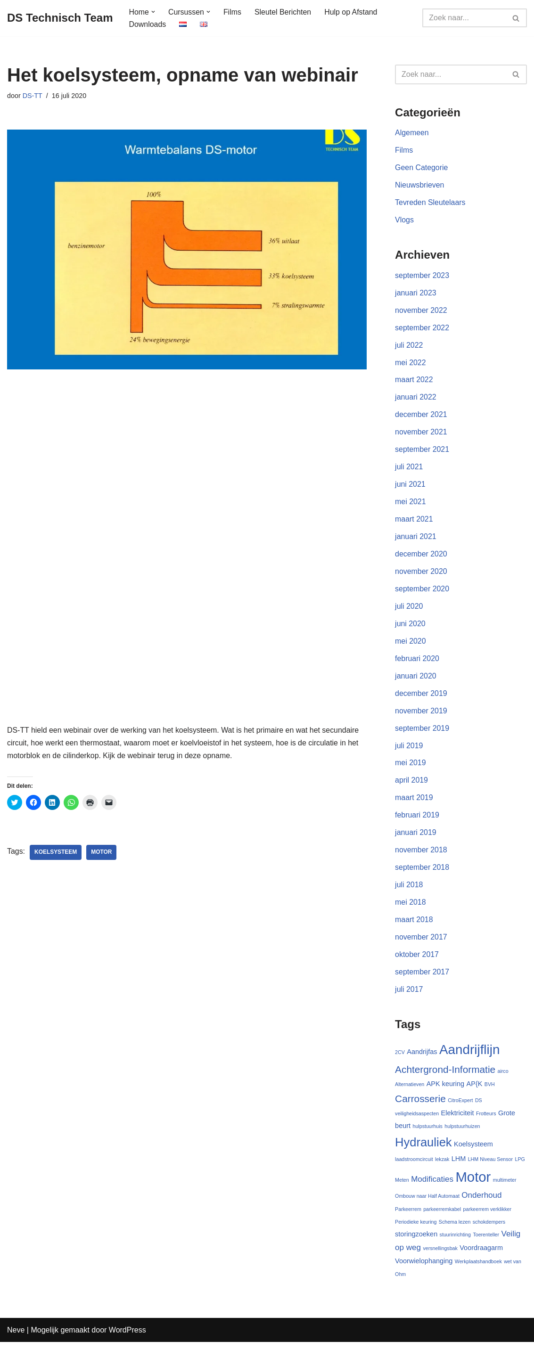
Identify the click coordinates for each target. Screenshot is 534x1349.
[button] (153, 12)
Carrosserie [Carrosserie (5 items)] (420, 1104)
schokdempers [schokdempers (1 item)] (489, 1228)
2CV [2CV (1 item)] (400, 1058)
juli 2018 (409, 890)
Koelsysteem (55, 852)
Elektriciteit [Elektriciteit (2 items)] (457, 1119)
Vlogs (404, 221)
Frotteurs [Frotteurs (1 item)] (486, 1120)
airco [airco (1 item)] (503, 1076)
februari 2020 (417, 662)
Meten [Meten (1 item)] (402, 1186)
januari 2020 (415, 680)
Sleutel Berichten (283, 12)
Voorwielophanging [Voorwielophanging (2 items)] (423, 1268)
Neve (16, 1337)
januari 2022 (415, 399)
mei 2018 (410, 907)
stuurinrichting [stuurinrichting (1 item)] (455, 1241)
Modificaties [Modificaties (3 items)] (432, 1185)
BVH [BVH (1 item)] (490, 1090)
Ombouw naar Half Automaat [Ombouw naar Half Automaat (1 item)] (427, 1202)
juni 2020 (410, 627)
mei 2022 (410, 364)
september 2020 (422, 592)
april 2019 (411, 785)
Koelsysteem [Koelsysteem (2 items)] (473, 1150)
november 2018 (421, 855)
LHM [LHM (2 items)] (459, 1165)
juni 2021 (410, 487)
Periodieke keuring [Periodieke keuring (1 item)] (415, 1228)
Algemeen (412, 134)
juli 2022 (409, 347)
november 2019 (421, 715)
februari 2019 (417, 820)
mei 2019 (410, 767)
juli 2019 (409, 750)
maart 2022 (414, 382)
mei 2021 (410, 504)
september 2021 (422, 452)
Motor (101, 852)
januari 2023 (415, 294)
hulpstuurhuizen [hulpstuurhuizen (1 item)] (462, 1133)
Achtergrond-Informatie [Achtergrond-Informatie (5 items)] (445, 1075)
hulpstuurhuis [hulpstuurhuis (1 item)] (428, 1133)
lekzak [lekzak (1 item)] (442, 1166)
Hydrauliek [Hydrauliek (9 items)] (423, 1148)
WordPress (127, 1337)
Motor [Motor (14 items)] (473, 1183)
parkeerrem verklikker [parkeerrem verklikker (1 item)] (487, 1215)
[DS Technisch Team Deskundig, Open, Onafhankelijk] (60, 18)
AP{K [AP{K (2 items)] (475, 1090)
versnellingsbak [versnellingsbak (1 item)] (440, 1255)
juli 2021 (409, 470)
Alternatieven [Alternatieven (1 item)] (409, 1090)
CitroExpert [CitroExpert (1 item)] (460, 1106)
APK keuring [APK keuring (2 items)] (445, 1090)
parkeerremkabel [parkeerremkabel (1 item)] (442, 1215)
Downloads (147, 24)
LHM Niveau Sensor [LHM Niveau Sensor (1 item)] (490, 1166)
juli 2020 (409, 609)
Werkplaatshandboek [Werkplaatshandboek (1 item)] (478, 1269)
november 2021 (421, 434)
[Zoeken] (464, 17)
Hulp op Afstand (351, 12)
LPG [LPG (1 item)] (520, 1166)
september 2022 (422, 329)
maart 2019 (414, 802)
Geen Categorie (421, 168)
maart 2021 (414, 522)
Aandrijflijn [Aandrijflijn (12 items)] (469, 1055)
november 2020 (421, 575)
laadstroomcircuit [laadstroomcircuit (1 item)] (414, 1166)
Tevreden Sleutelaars (430, 203)
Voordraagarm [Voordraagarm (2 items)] (481, 1255)
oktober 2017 (417, 960)
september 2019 (422, 732)
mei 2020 (410, 644)
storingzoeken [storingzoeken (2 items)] (416, 1241)
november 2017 (421, 943)
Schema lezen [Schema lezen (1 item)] (455, 1228)
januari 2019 (415, 838)
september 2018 (422, 872)
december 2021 (421, 417)
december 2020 (421, 557)
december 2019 (421, 697)
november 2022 (421, 312)
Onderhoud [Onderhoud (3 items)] (481, 1201)
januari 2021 (415, 539)
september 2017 (422, 977)
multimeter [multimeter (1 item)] (505, 1186)
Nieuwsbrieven (419, 186)
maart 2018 (414, 925)
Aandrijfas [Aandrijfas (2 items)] (422, 1057)
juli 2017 (409, 995)
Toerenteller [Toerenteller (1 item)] (486, 1241)
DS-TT (32, 95)
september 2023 (422, 277)
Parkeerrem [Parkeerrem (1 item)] (408, 1215)
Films (233, 12)
